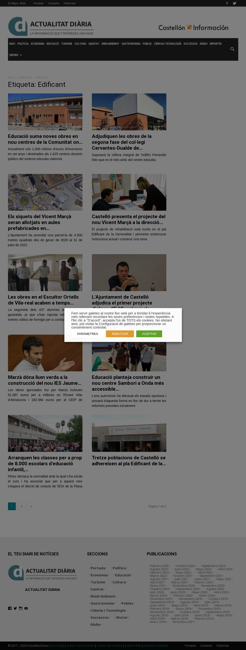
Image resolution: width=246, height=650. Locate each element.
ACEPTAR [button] (149, 334)
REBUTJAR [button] (120, 334)
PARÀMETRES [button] (87, 334)
